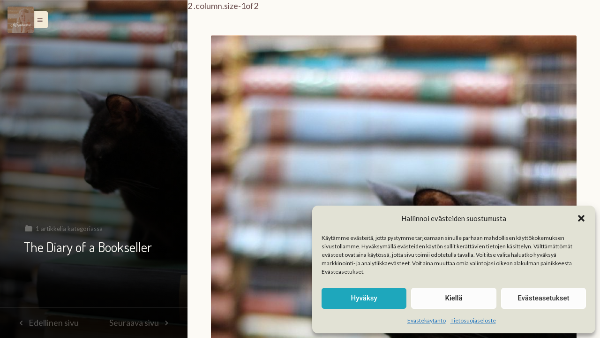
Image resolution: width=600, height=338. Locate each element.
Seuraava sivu (140, 322)
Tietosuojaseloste (473, 320)
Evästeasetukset (543, 298)
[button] (581, 218)
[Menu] (21, 20)
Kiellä (453, 298)
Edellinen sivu (46, 322)
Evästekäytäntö (426, 320)
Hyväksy (364, 298)
